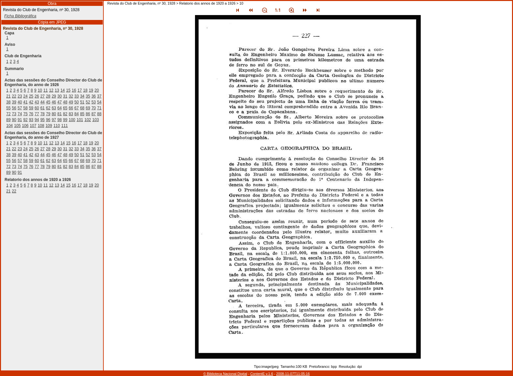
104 (9, 125)
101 (80, 119)
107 (33, 125)
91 (20, 119)
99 (65, 119)
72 (8, 114)
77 (37, 114)
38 (8, 102)
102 (87, 119)
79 (48, 114)
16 (74, 90)
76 (31, 114)
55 (8, 108)
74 (20, 114)
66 (71, 108)
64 (59, 108)
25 (31, 96)
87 (93, 114)
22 (14, 96)
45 (48, 102)
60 (37, 108)
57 (20, 108)
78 (42, 114)
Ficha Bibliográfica (20, 16)
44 (42, 102)
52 (88, 102)
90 (14, 119)
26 (37, 96)
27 (42, 96)
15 (68, 90)
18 (85, 90)
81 (59, 114)
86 (88, 114)
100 (72, 119)
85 (82, 114)
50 (76, 102)
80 (54, 114)
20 (97, 90)
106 (25, 125)
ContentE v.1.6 (261, 374)
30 (59, 96)
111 (64, 125)
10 (40, 90)
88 (99, 114)
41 (25, 102)
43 (37, 102)
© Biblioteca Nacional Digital (225, 374)
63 (54, 108)
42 (31, 102)
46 (54, 102)
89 (8, 119)
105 (17, 125)
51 (82, 102)
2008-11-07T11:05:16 (293, 374)
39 (14, 102)
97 (54, 119)
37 (99, 96)
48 (65, 102)
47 (59, 102)
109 (48, 125)
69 (88, 108)
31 (65, 96)
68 (82, 108)
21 (8, 96)
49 (71, 102)
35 (88, 96)
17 (80, 90)
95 (42, 119)
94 (37, 119)
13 (57, 90)
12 (51, 90)
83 (71, 114)
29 (54, 96)
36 (93, 96)
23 (20, 96)
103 (95, 119)
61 (42, 108)
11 (46, 90)
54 (99, 102)
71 (99, 108)
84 (76, 114)
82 (65, 114)
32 (71, 96)
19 (91, 90)
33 (76, 96)
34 (82, 96)
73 (14, 114)
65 (65, 108)
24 (25, 96)
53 (93, 102)
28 (48, 96)
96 (48, 119)
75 (25, 114)
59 (31, 108)
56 (14, 108)
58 (25, 108)
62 (48, 108)
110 (56, 125)
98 (59, 119)
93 (31, 119)
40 (20, 102)
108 (41, 125)
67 (76, 108)
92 (25, 119)
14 (63, 90)
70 (93, 108)
